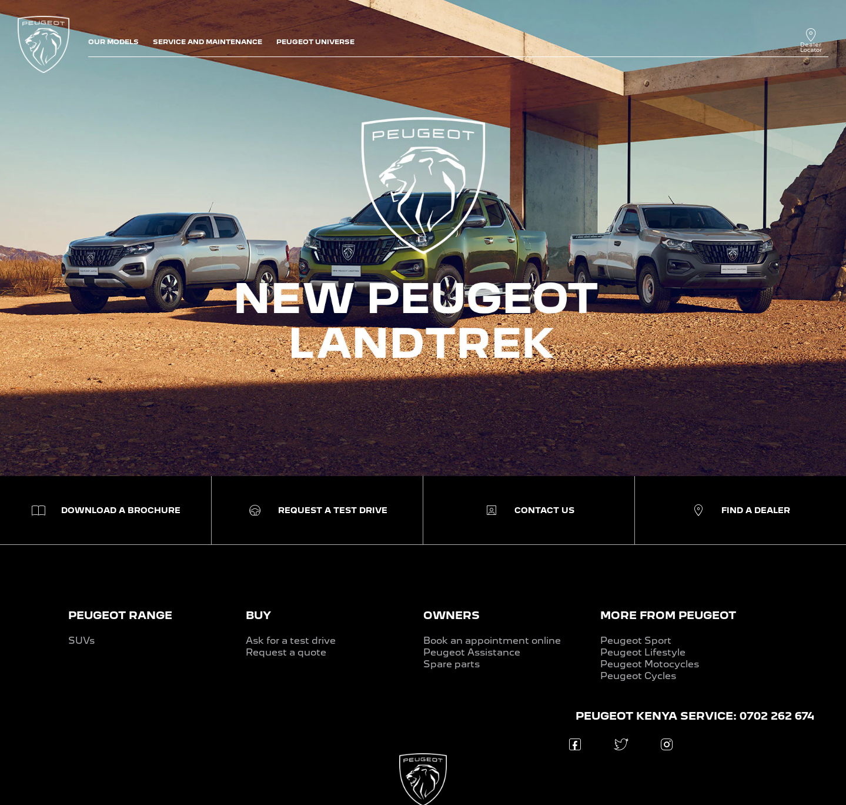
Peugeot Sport (635, 640)
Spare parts (451, 664)
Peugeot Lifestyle (643, 652)
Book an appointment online (492, 640)
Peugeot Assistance (471, 652)
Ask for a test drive (291, 640)
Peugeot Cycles (638, 675)
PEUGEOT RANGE (120, 615)
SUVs (81, 640)
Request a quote (286, 652)
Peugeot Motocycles (649, 664)
